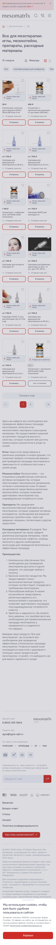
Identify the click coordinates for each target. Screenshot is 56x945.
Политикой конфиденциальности (26, 925)
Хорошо (28, 935)
